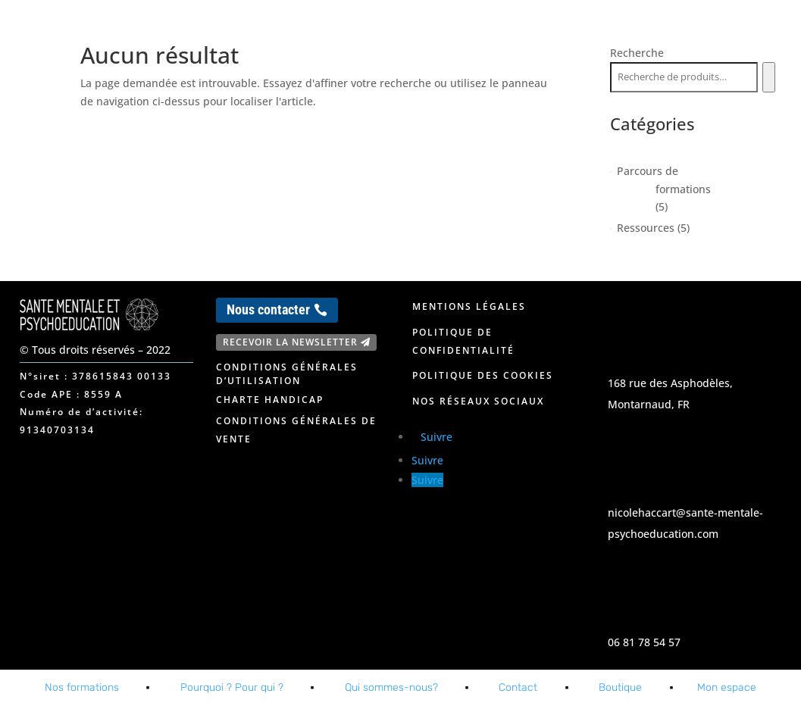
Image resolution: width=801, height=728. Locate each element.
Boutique (620, 687)
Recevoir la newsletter (290, 342)
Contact (614, 29)
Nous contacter (268, 309)
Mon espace (730, 29)
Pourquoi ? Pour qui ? (231, 687)
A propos (533, 29)
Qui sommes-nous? (391, 687)
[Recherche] (768, 77)
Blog (668, 29)
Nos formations (429, 29)
